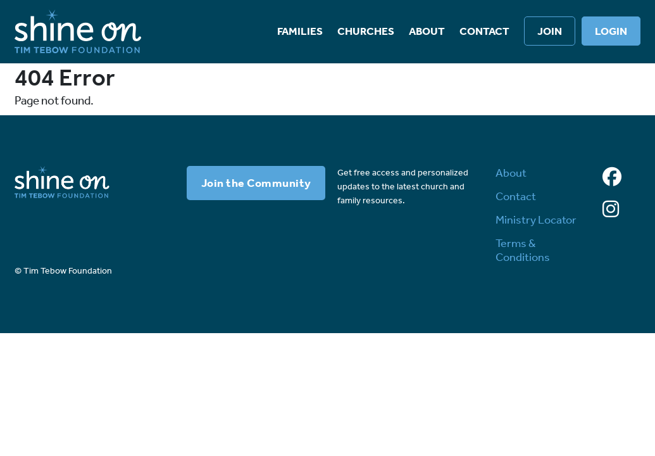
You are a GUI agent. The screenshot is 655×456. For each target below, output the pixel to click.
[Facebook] (611, 177)
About (427, 31)
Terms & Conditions (523, 250)
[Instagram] (610, 209)
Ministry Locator (536, 220)
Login (611, 31)
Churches (365, 31)
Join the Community (256, 183)
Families (300, 31)
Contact (484, 31)
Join (549, 31)
